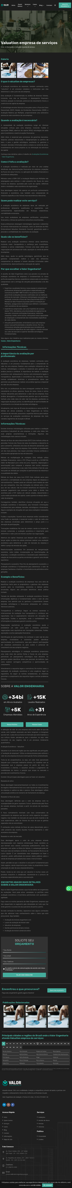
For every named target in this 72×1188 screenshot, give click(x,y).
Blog (40, 5)
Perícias (41, 1123)
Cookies (41, 1139)
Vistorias (41, 1127)
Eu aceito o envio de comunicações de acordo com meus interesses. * (24, 969)
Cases (35, 4)
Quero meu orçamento (57, 990)
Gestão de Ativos (44, 1120)
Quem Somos (20, 5)
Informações (8, 1136)
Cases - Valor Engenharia (10, 341)
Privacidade (42, 1136)
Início (13, 5)
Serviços (27, 4)
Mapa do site (8, 1139)
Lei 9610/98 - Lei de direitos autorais (44, 1069)
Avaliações (41, 1117)
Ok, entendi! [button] (47, 1185)
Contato (49, 5)
